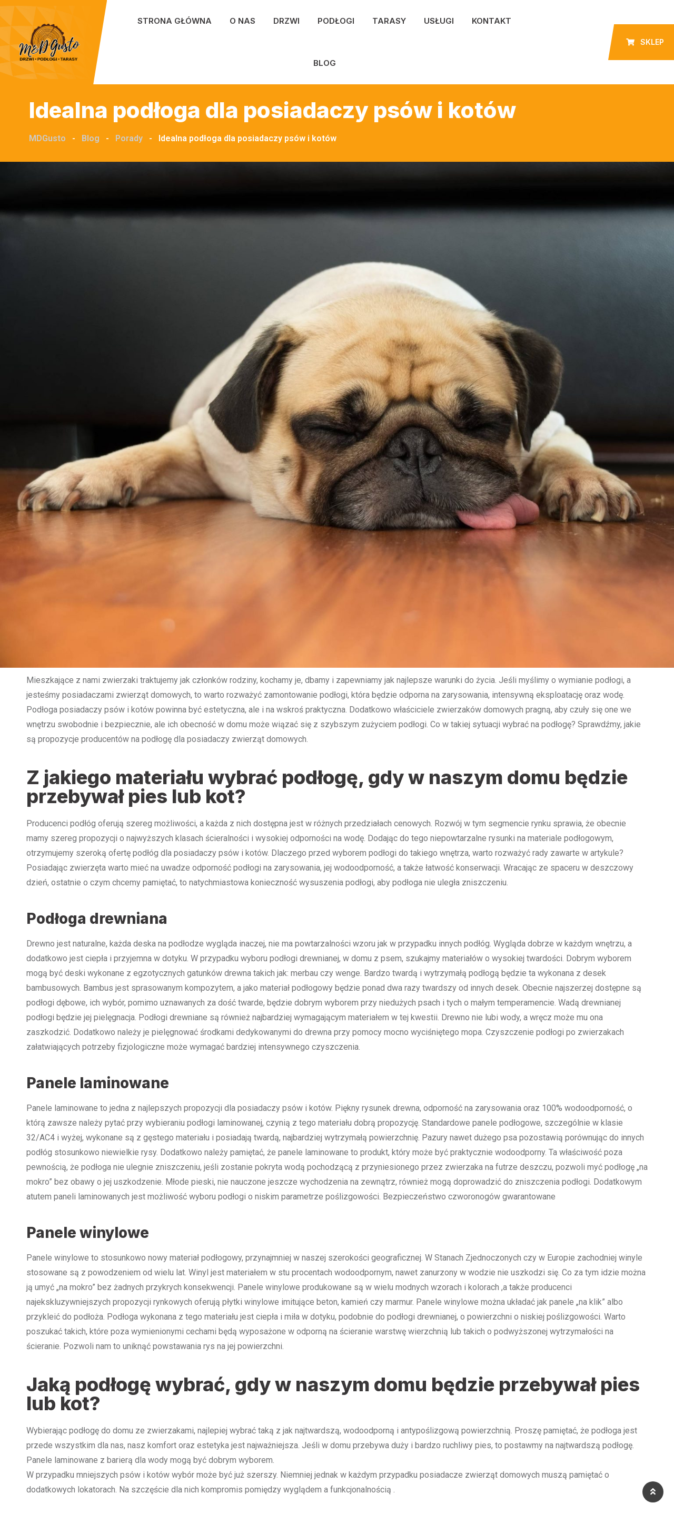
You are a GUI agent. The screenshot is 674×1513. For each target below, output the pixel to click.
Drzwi (286, 21)
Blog (324, 63)
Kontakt (491, 21)
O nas (242, 21)
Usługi (439, 21)
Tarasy (389, 21)
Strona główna (174, 21)
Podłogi (336, 21)
